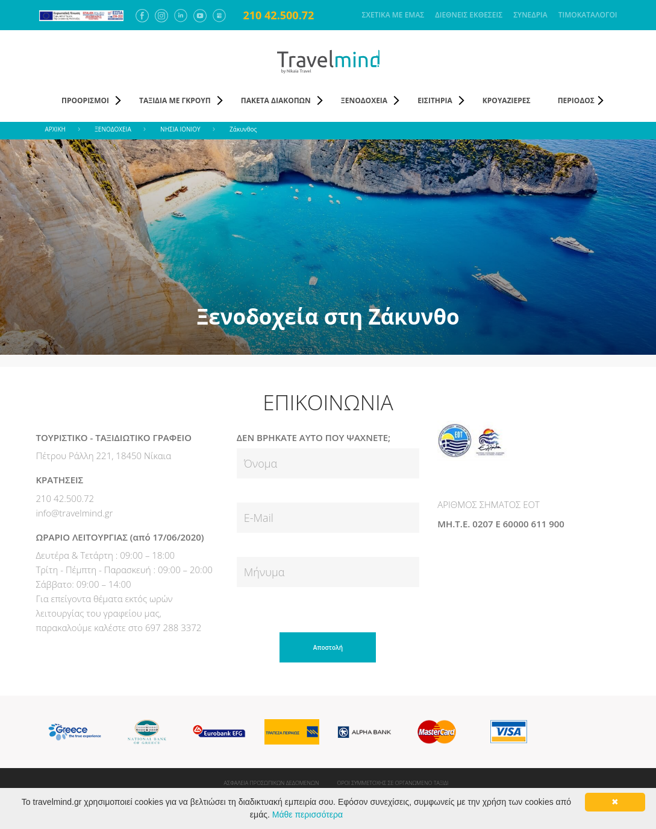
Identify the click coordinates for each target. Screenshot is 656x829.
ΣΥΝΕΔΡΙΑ (530, 15)
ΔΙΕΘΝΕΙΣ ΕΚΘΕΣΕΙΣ (468, 15)
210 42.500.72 (278, 15)
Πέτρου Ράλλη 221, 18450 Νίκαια (104, 455)
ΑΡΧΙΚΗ (55, 129)
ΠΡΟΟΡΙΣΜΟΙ (85, 100)
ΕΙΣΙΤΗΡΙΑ (434, 100)
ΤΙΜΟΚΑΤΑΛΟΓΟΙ (587, 15)
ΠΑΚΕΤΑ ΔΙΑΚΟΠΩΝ (276, 100)
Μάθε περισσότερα (307, 814)
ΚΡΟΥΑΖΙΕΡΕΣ (507, 100)
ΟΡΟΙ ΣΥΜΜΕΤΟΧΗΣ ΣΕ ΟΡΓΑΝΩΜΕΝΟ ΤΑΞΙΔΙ (393, 783)
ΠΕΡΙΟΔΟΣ (576, 100)
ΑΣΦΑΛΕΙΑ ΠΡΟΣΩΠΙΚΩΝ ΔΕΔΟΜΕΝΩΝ (271, 783)
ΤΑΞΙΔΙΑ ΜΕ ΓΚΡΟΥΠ (175, 100)
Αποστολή (328, 647)
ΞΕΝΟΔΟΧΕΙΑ (364, 100)
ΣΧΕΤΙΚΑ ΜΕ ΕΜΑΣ (393, 15)
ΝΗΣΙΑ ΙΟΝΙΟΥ (180, 129)
